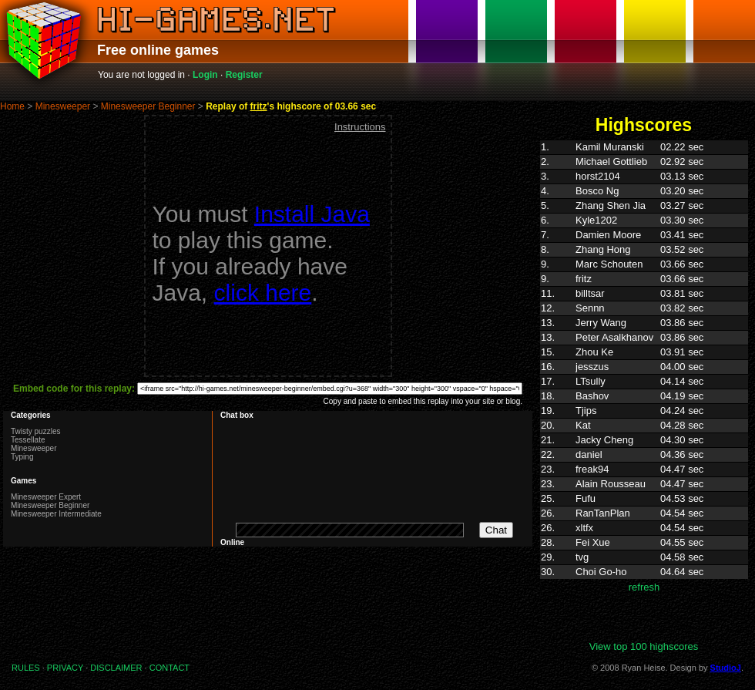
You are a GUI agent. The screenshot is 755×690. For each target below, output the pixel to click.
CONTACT (169, 667)
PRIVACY (65, 667)
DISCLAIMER (116, 667)
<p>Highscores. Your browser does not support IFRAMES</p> (644, 390)
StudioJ (725, 667)
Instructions (359, 127)
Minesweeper (62, 106)
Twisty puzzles (35, 431)
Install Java (312, 214)
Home (12, 106)
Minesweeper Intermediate (56, 514)
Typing (22, 457)
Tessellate (28, 440)
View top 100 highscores (643, 646)
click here (263, 292)
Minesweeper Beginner (148, 106)
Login (205, 74)
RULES (26, 667)
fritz (258, 106)
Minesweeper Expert (46, 497)
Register (244, 74)
